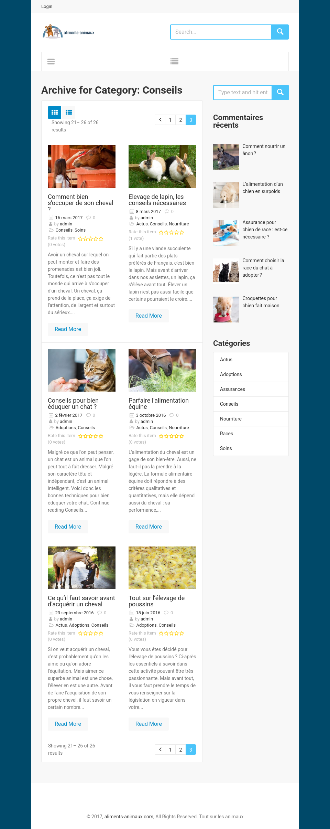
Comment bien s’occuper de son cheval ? (80, 203)
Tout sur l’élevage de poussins (157, 601)
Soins (226, 448)
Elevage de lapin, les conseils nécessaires (157, 199)
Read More (68, 329)
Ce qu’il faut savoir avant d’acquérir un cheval (81, 601)
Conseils (229, 404)
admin (66, 223)
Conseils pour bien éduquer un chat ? (73, 403)
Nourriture (231, 419)
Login (46, 6)
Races (226, 433)
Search (280, 92)
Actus (226, 359)
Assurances (232, 389)
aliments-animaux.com (128, 816)
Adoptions (231, 374)
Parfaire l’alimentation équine (159, 403)
